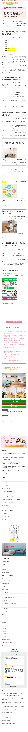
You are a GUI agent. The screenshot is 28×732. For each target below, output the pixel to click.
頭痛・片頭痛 (5, 589)
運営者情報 (4, 519)
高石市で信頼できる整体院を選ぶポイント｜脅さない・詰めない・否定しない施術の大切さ (13, 694)
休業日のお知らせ (6, 720)
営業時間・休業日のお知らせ (8, 491)
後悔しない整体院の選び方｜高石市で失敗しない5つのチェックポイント (14, 699)
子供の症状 (4, 628)
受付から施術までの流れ (7, 496)
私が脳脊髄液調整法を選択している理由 (11, 499)
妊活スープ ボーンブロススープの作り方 (11, 470)
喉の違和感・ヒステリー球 (8, 597)
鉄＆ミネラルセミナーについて (9, 709)
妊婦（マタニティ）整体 (7, 575)
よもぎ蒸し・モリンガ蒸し (8, 502)
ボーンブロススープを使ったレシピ (10, 715)
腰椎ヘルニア (5, 620)
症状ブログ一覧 (5, 516)
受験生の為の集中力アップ (8, 642)
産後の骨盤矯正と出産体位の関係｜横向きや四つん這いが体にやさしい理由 (13, 458)
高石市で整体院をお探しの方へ (9, 723)
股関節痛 (4, 622)
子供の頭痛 (4, 631)
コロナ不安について (6, 717)
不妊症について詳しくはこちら (14, 321)
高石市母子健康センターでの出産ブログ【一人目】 (13, 706)
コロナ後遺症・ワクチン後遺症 (9, 603)
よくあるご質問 (5, 505)
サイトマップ (5, 521)
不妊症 (3, 564)
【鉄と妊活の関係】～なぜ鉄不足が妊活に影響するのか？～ (13, 454)
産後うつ (4, 578)
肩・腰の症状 (5, 608)
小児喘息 (4, 636)
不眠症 (3, 586)
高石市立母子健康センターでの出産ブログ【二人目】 (13, 703)
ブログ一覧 (4, 513)
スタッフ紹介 (5, 485)
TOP (3, 480)
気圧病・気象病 (5, 606)
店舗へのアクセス (6, 482)
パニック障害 (5, 592)
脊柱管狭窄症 (5, 617)
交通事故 (4, 645)
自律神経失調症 (5, 583)
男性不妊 (4, 569)
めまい (3, 594)
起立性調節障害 (5, 633)
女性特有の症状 (5, 561)
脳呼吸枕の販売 (5, 508)
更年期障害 (4, 600)
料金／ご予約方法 (6, 488)
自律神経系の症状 (6, 580)
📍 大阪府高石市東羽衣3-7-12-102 (9, 273)
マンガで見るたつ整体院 (7, 510)
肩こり (3, 625)
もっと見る (4, 473)
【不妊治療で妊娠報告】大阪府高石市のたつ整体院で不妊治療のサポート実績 (13, 467)
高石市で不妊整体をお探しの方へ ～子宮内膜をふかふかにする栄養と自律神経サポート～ (13, 463)
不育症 (3, 567)
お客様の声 (4, 494)
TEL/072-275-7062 (7, 303)
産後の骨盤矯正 (5, 572)
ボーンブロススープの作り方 (8, 712)
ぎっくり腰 (4, 611)
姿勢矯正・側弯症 (6, 639)
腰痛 (3, 614)
